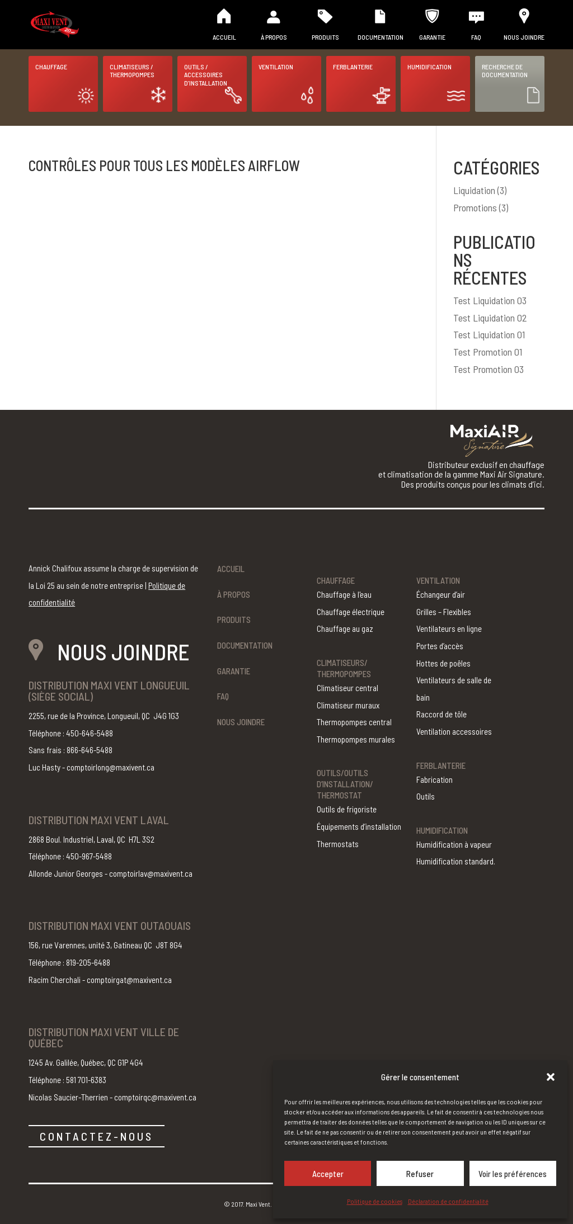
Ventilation (276, 66)
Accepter (328, 1174)
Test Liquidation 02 (490, 317)
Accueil (224, 37)
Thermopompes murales (356, 739)
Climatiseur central (347, 688)
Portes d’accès (439, 646)
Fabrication (434, 779)
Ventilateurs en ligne (449, 628)
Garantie (432, 37)
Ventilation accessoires (454, 731)
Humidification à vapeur (454, 844)
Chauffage (51, 66)
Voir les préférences (512, 1174)
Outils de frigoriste (347, 809)
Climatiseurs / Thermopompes (132, 70)
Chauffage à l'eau (344, 594)
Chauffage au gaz (345, 628)
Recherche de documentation (505, 70)
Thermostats (338, 844)
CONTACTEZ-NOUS (96, 1136)
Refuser (420, 1174)
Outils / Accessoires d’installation (205, 75)
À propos (274, 37)
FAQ (476, 37)
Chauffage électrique (350, 612)
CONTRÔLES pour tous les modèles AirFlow (164, 165)
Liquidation (474, 190)
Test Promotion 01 (487, 352)
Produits (325, 37)
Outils (425, 796)
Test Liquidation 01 (489, 334)
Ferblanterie (353, 66)
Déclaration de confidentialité (448, 1201)
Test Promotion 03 (488, 369)
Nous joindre (524, 37)
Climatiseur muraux (348, 705)
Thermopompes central (354, 722)
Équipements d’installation (359, 826)
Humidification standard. (455, 861)
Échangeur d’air (440, 594)
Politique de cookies (374, 1201)
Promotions (475, 207)
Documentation (380, 37)
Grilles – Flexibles (443, 612)
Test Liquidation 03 (490, 300)
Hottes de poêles (443, 663)
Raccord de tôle (441, 714)
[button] (550, 1077)
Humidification (429, 66)
